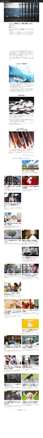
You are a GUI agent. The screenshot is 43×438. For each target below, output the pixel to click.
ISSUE (23, 230)
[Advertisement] (21, 426)
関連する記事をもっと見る (21, 410)
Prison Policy (12, 51)
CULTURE (23, 176)
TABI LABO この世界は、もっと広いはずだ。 (21, 158)
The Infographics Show (26, 33)
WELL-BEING (6, 213)
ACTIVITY (6, 176)
